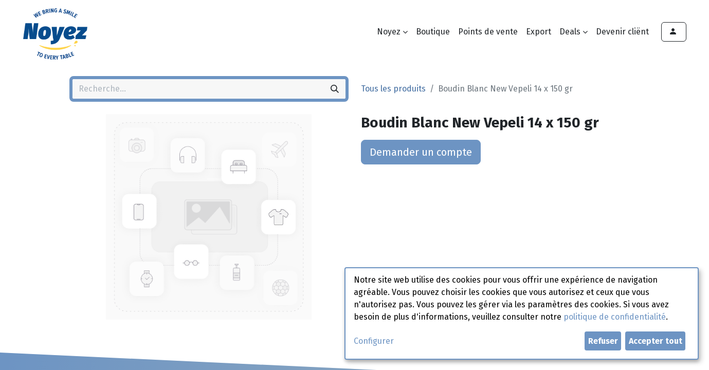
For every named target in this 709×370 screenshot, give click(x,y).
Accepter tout (655, 341)
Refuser (603, 341)
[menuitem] (433, 32)
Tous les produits (393, 89)
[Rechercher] (335, 89)
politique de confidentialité (614, 317)
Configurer (374, 341)
